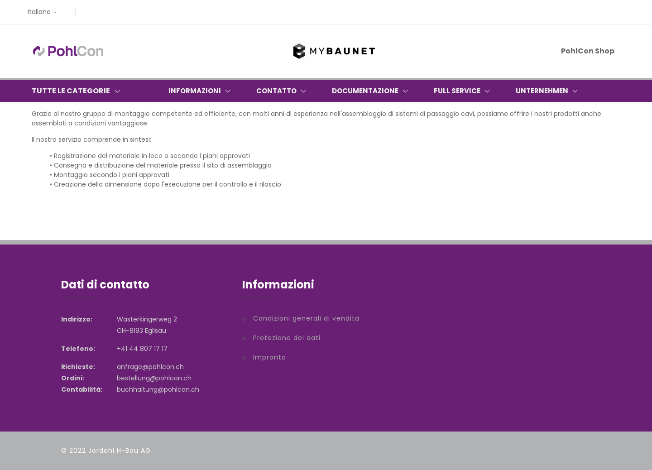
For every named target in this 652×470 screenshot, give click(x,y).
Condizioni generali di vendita (306, 318)
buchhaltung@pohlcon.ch (158, 389)
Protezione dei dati (287, 337)
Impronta (269, 357)
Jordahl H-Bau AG (119, 450)
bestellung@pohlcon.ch (154, 378)
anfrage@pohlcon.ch (150, 366)
